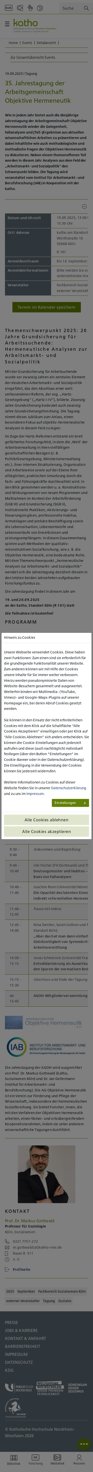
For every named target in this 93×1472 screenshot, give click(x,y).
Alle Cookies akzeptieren (46, 831)
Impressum (35, 793)
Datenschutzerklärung (68, 788)
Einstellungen (65, 803)
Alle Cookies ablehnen (47, 819)
